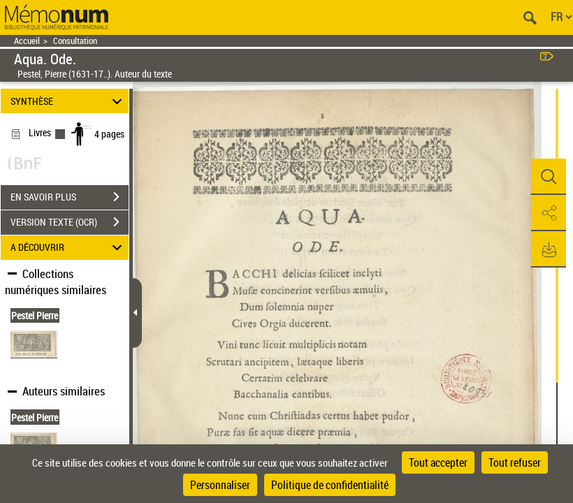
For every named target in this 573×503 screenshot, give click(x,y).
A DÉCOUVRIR (68, 247)
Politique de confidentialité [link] (330, 485)
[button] (548, 177)
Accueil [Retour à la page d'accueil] (27, 41)
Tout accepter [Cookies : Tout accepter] (438, 462)
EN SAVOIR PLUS (69, 197)
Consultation (75, 41)
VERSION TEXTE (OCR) (69, 222)
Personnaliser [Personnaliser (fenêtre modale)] (220, 485)
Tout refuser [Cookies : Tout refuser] (514, 462)
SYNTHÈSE (68, 101)
